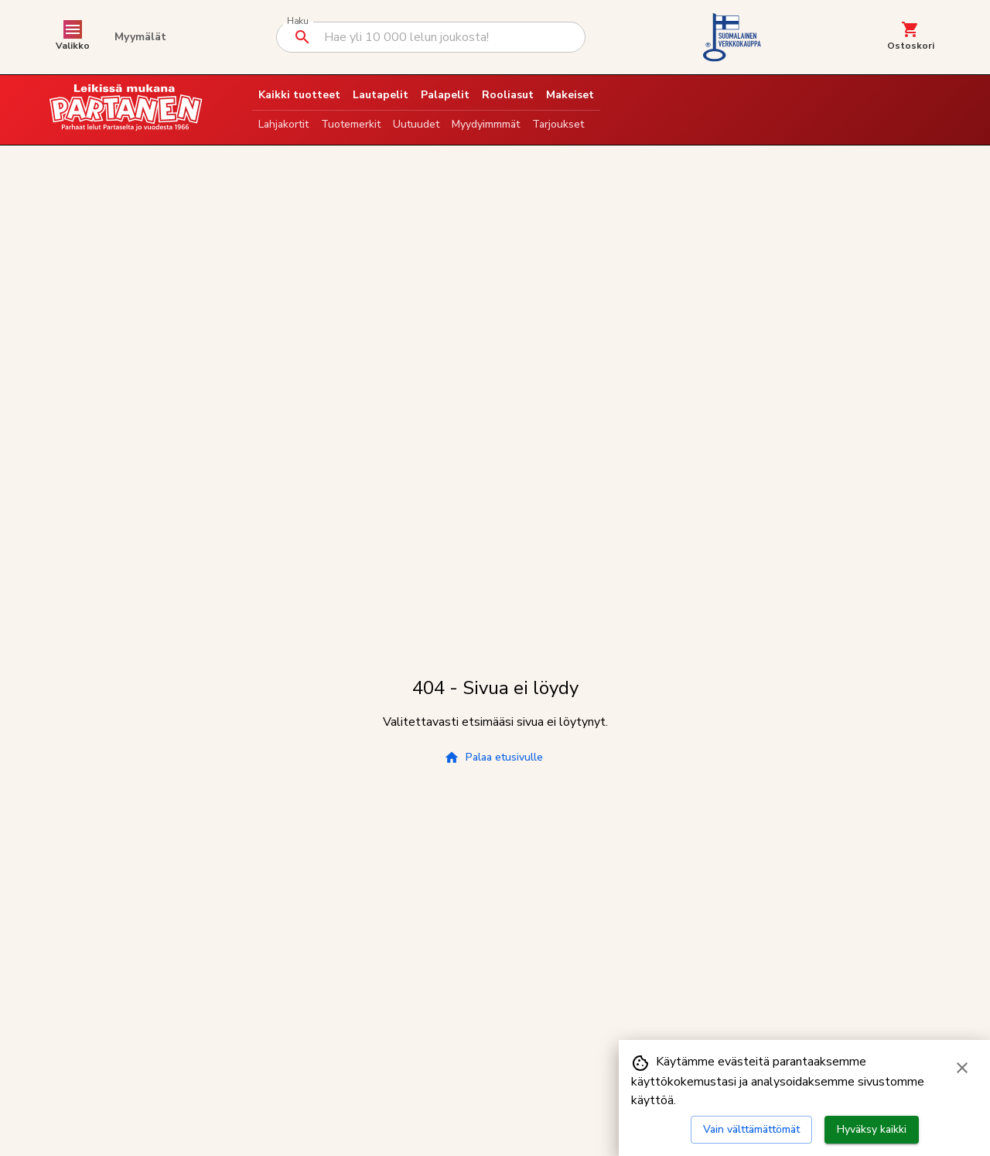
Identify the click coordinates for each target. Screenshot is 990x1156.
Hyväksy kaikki (871, 1129)
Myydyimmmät (486, 124)
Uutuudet (416, 124)
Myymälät (140, 36)
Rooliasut (508, 94)
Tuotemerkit (351, 124)
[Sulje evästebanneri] (962, 1067)
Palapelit (445, 94)
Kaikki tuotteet (299, 94)
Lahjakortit (283, 124)
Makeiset (570, 94)
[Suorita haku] (302, 37)
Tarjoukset (558, 124)
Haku (297, 21)
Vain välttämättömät (751, 1129)
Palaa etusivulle (493, 757)
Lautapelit (380, 94)
